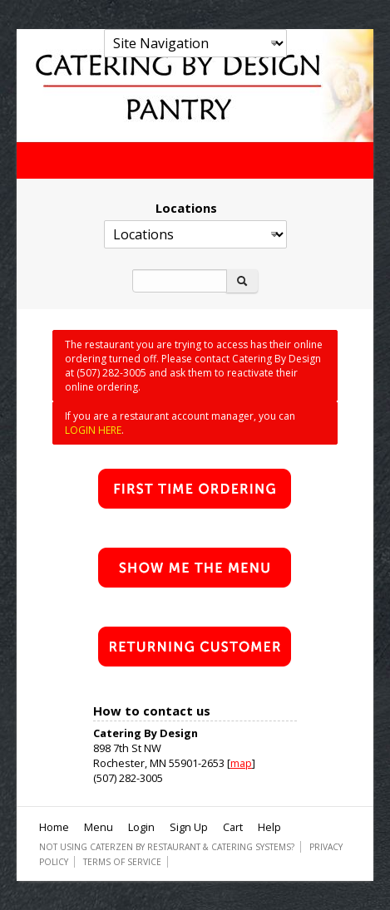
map (241, 762)
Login (141, 826)
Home (54, 826)
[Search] (179, 281)
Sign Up (189, 826)
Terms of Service (122, 862)
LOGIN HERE (93, 430)
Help (269, 826)
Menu (98, 826)
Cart (233, 826)
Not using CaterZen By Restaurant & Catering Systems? (166, 847)
